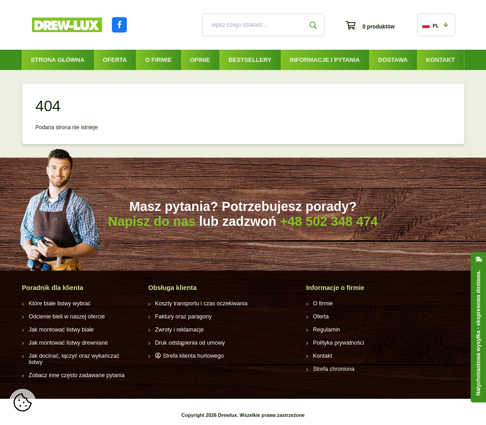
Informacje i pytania (325, 59)
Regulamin (326, 330)
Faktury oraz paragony (182, 316)
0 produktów (378, 26)
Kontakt (440, 59)
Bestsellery (250, 59)
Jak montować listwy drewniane (67, 343)
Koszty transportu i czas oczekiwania (199, 303)
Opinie (200, 59)
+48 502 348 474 (329, 221)
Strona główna (57, 59)
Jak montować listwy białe (60, 330)
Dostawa (393, 59)
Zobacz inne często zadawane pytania (74, 369)
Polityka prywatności (337, 343)
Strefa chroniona (333, 369)
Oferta (115, 59)
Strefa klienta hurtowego (192, 356)
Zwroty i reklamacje (178, 330)
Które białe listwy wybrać (58, 303)
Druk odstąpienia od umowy (188, 343)
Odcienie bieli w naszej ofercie (65, 316)
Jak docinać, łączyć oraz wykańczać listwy (79, 356)
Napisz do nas (152, 221)
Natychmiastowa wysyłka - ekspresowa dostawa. (478, 333)
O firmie (158, 59)
